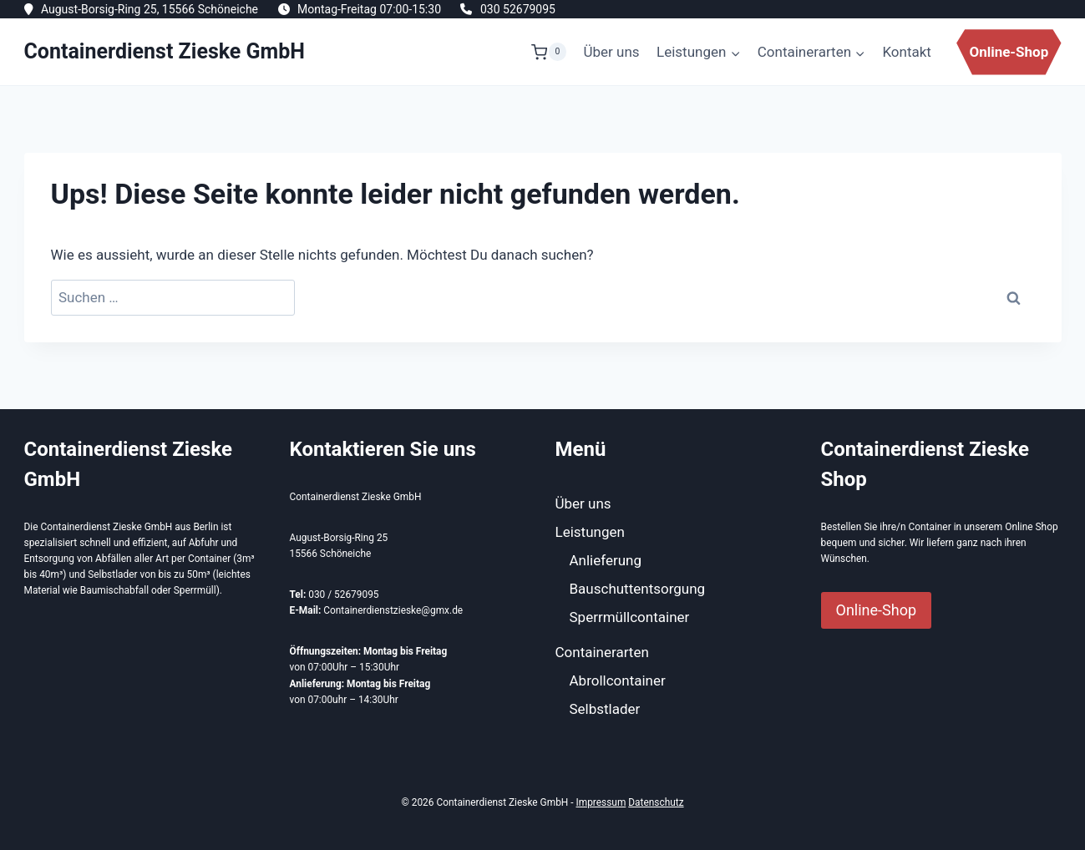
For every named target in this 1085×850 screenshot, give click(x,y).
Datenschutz (655, 802)
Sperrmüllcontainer (630, 617)
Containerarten (602, 652)
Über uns (612, 51)
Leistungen (590, 532)
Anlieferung (606, 560)
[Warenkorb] (548, 52)
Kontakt (906, 51)
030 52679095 (517, 9)
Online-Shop (1008, 51)
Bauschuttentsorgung (638, 588)
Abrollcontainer (618, 680)
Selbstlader (605, 709)
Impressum (600, 802)
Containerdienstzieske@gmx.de (393, 610)
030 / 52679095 (343, 594)
